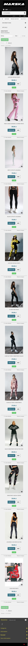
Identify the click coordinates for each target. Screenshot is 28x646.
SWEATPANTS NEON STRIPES (14, 495)
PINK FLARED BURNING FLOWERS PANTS (14, 123)
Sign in (25, 16)
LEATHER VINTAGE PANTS (14, 77)
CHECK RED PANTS (14, 588)
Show (16, 35)
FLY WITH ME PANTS (14, 309)
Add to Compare (21, 137)
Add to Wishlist (8, 137)
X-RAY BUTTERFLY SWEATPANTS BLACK (14, 356)
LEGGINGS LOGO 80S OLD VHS (14, 542)
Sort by (2, 35)
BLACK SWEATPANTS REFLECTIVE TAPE (14, 449)
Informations (6, 23)
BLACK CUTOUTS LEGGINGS (14, 216)
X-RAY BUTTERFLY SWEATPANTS (14, 402)
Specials (4, 27)
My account (3, 635)
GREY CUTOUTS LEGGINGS (14, 170)
